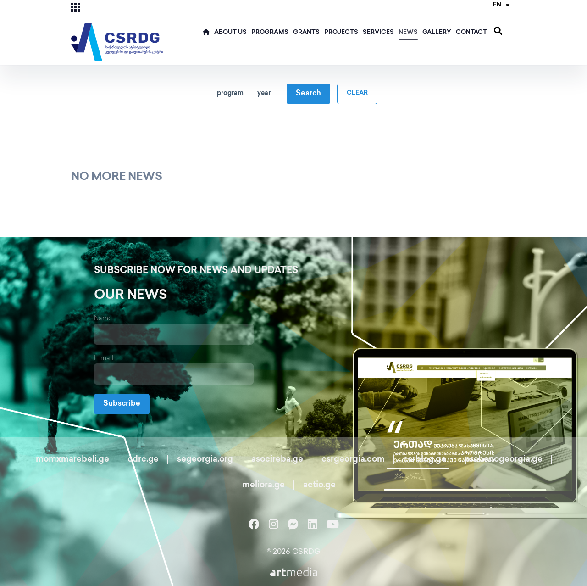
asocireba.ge (277, 459)
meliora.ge (263, 485)
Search (308, 94)
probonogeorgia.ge (504, 459)
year (264, 93)
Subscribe (121, 404)
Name (103, 318)
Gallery (436, 32)
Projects (341, 32)
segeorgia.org (205, 459)
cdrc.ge (143, 459)
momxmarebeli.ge (72, 459)
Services (378, 32)
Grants (306, 32)
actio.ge (319, 485)
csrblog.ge (424, 459)
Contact (471, 32)
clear (357, 93)
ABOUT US (230, 32)
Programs (269, 32)
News (408, 32)
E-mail (104, 358)
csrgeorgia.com (353, 459)
